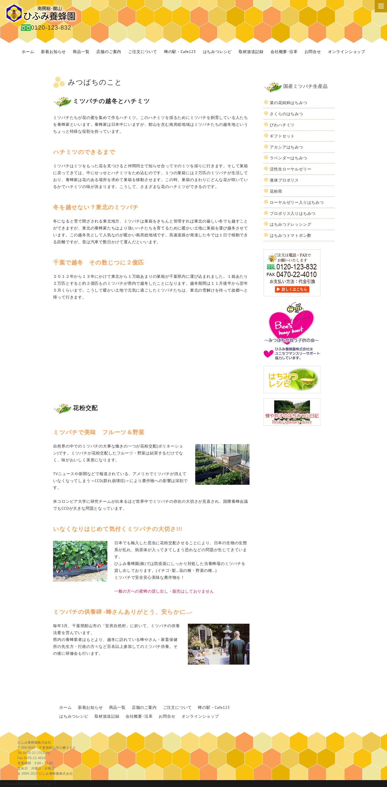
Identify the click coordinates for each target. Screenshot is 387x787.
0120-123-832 (51, 27)
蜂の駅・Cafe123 (180, 51)
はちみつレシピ (217, 51)
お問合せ (313, 51)
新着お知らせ (53, 51)
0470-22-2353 (34, 753)
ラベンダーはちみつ (288, 157)
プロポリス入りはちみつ (292, 213)
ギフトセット (282, 135)
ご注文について (142, 51)
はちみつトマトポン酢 (290, 235)
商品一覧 (81, 51)
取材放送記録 (251, 51)
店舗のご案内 (108, 51)
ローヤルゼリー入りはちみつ (297, 202)
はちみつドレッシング (290, 224)
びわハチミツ (282, 124)
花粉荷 (276, 191)
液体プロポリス (284, 180)
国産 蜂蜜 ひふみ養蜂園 (42, 13)
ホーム (28, 51)
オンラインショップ (346, 51)
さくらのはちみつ (286, 113)
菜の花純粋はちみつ (288, 102)
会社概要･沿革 (284, 51)
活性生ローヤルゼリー (290, 169)
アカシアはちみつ (286, 147)
